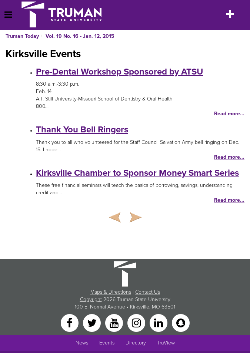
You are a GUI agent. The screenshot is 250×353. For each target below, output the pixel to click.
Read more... (229, 113)
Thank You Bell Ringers (82, 129)
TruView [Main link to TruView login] (166, 343)
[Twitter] (92, 322)
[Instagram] (137, 322)
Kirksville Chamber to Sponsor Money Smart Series (137, 173)
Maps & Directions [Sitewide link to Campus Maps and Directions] (110, 292)
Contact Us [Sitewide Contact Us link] (147, 292)
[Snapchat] (180, 322)
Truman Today (22, 36)
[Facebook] (70, 322)
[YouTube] (115, 322)
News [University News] (82, 343)
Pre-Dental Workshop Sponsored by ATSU (119, 71)
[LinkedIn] (159, 322)
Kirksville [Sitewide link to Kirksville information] (139, 307)
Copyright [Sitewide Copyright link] (91, 299)
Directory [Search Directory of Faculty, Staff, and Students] (136, 343)
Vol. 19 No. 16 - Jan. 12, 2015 (80, 36)
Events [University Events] (106, 343)
